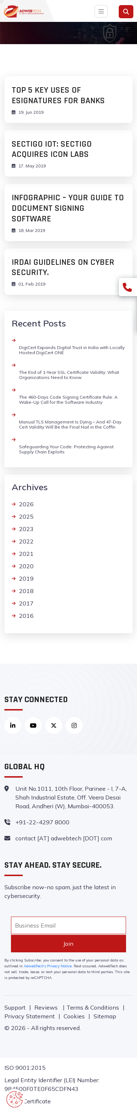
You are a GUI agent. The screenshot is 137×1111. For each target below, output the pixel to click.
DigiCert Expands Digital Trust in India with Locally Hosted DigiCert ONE (72, 350)
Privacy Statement (29, 1016)
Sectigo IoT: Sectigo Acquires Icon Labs (52, 149)
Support (15, 1007)
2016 (26, 615)
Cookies (74, 1016)
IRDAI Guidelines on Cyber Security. (63, 267)
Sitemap (105, 1016)
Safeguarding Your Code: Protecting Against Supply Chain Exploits (66, 449)
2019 (26, 578)
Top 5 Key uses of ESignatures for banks (58, 95)
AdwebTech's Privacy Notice (48, 966)
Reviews (46, 1007)
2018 (26, 591)
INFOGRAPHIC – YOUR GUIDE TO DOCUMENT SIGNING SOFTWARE (68, 208)
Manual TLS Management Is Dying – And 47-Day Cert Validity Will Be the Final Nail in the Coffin (70, 424)
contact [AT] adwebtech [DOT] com (63, 838)
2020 (26, 566)
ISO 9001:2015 (25, 1067)
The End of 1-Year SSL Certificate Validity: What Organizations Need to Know (69, 374)
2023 (26, 529)
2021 (26, 553)
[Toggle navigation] (101, 11)
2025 (26, 516)
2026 (26, 504)
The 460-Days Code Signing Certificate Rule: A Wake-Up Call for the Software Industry (68, 399)
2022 (26, 541)
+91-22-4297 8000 (42, 822)
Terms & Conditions (92, 1007)
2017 (26, 603)
